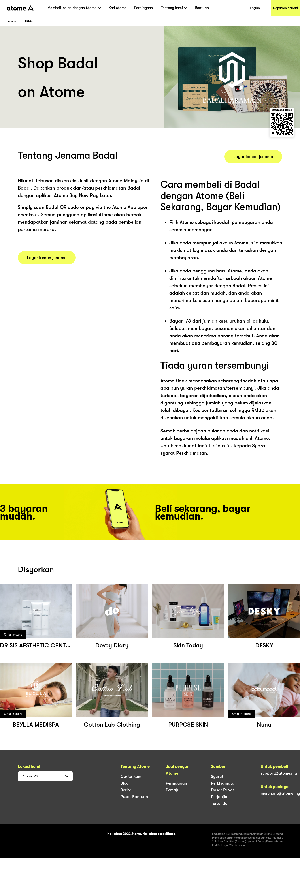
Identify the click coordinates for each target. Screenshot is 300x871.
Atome (12, 21)
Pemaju (172, 790)
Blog (125, 783)
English (255, 8)
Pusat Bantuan (134, 796)
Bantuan (202, 8)
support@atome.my (279, 773)
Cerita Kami (131, 776)
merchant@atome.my (280, 793)
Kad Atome (117, 8)
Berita (126, 790)
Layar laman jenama (47, 257)
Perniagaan (143, 8)
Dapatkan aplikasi (285, 8)
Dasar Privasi (223, 790)
